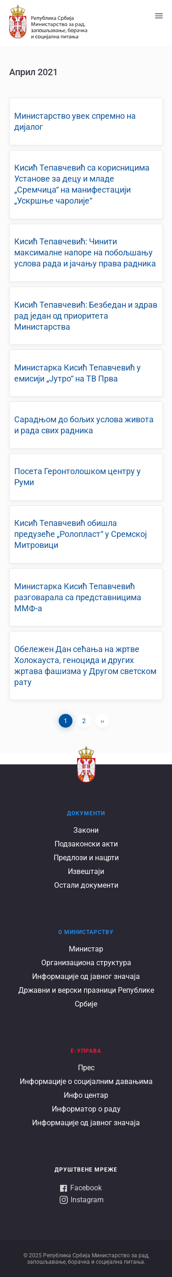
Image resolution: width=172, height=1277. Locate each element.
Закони (86, 830)
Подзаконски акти (86, 844)
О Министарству (86, 932)
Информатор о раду (86, 1109)
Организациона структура (86, 962)
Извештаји (86, 871)
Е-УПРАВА (86, 1051)
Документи (86, 813)
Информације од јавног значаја (86, 976)
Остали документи (86, 885)
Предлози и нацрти (86, 857)
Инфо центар (86, 1095)
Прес (86, 1067)
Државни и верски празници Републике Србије (86, 997)
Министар (86, 949)
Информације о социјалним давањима (86, 1081)
